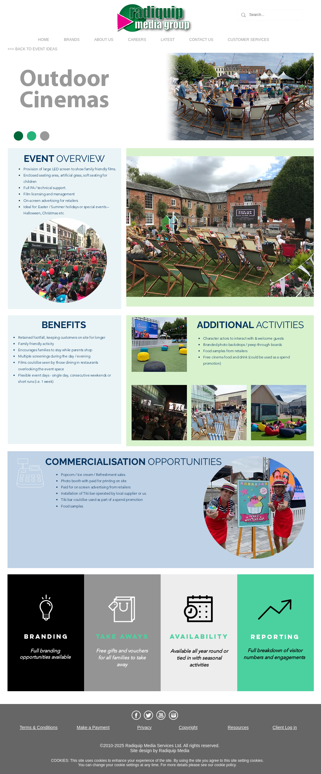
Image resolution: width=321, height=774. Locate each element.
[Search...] (269, 15)
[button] (72, 39)
